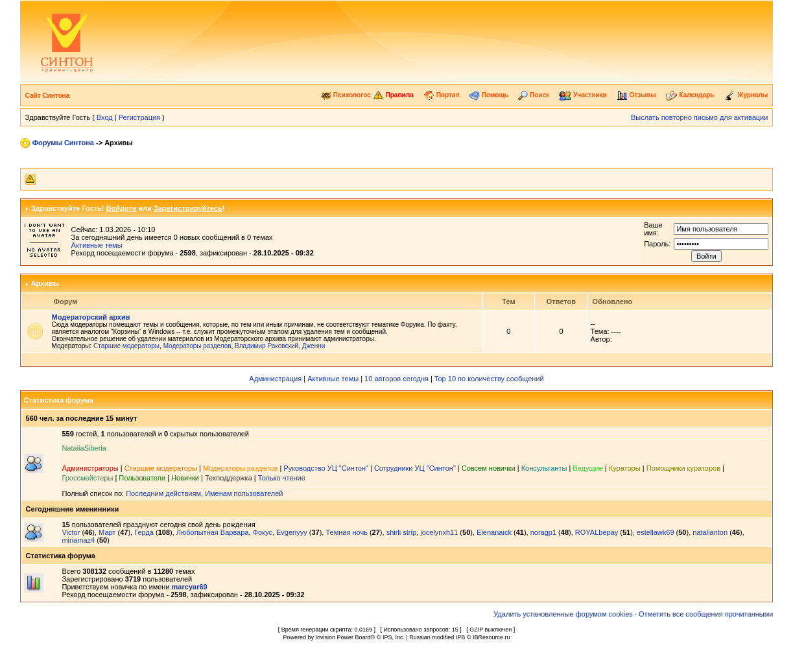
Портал (441, 95)
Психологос (346, 95)
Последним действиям (163, 493)
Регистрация (139, 117)
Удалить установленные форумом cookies (563, 614)
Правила (393, 95)
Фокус (262, 532)
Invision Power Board (343, 637)
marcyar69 (189, 587)
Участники (582, 95)
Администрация (275, 379)
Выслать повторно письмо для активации (699, 117)
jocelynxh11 (439, 532)
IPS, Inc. (394, 637)
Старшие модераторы (126, 345)
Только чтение (281, 478)
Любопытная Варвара (212, 532)
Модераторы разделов (197, 345)
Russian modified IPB (437, 637)
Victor (71, 532)
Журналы (746, 95)
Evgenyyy (291, 532)
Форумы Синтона (63, 143)
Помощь (488, 95)
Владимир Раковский (266, 345)
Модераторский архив (91, 317)
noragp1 (543, 532)
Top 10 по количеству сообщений (489, 379)
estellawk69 (655, 532)
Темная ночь (346, 532)
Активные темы (97, 245)
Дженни (313, 345)
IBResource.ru (491, 637)
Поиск (533, 95)
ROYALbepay (596, 532)
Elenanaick (494, 532)
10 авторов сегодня (396, 379)
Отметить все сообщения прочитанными (706, 614)
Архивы (45, 283)
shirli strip (401, 532)
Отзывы (636, 95)
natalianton (710, 532)
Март (107, 532)
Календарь (690, 95)
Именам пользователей (244, 493)
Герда (144, 532)
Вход (105, 117)
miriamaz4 (78, 540)
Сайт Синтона (47, 95)
